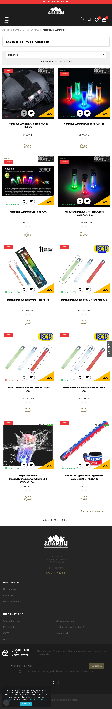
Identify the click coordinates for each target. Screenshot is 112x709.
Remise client (10, 627)
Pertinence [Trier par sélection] (56, 54)
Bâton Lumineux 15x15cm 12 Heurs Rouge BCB (28, 389)
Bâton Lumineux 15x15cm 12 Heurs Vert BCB (84, 300)
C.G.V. (6, 633)
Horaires (7, 639)
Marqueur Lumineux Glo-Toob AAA (28, 212)
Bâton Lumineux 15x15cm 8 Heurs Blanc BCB (84, 389)
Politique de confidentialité (70, 627)
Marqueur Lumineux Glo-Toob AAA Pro (84, 124)
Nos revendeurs (64, 633)
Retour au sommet (92, 511)
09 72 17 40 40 (57, 573)
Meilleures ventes (12, 602)
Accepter (26, 704)
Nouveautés (9, 589)
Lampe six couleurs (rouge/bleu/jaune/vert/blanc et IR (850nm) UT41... (28, 479)
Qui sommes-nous (65, 621)
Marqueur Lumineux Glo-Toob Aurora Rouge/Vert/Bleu (84, 213)
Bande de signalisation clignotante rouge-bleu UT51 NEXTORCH (84, 477)
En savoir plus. (36, 699)
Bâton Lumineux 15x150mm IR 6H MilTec (28, 300)
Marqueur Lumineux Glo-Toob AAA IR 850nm (28, 125)
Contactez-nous (11, 621)
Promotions (9, 595)
